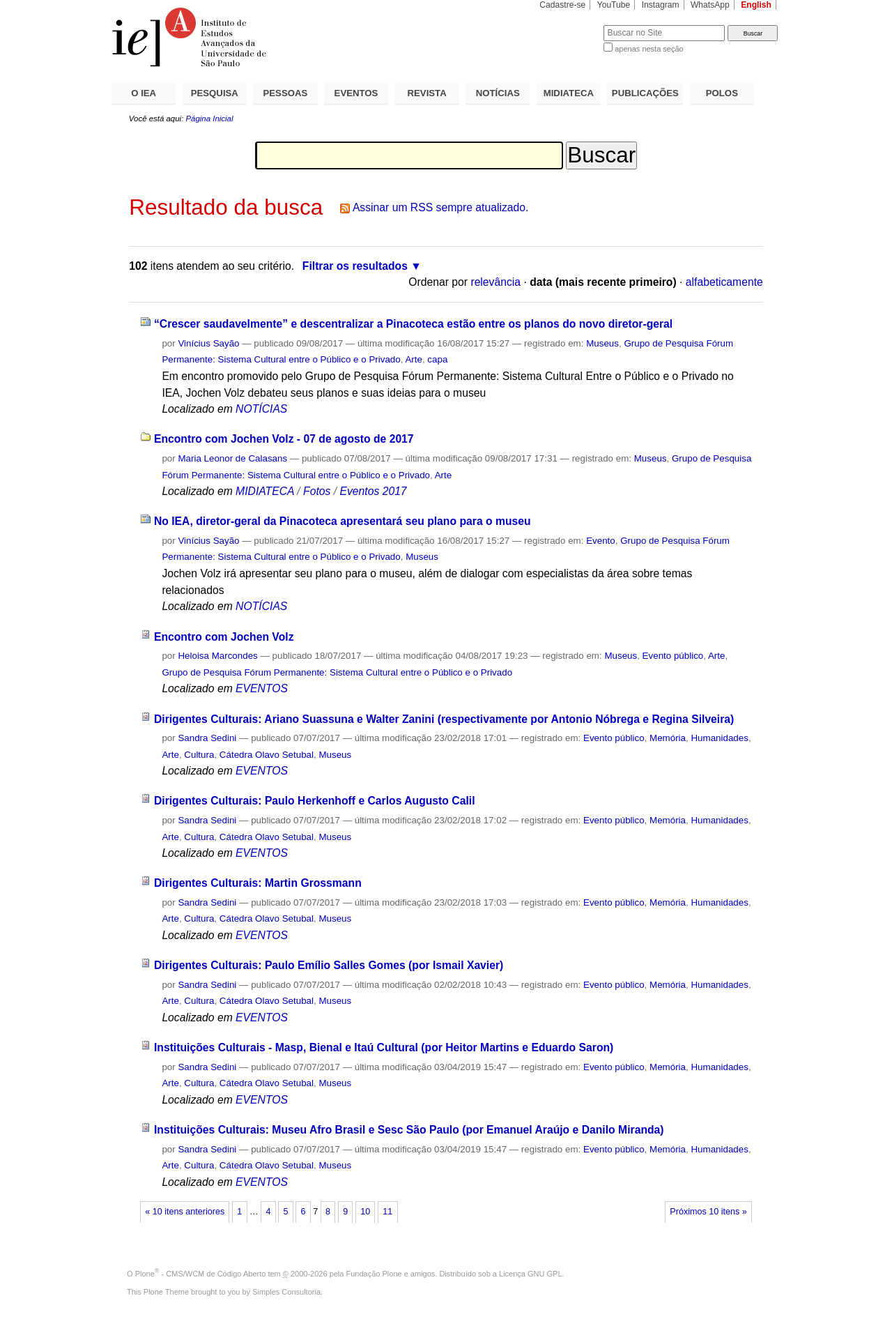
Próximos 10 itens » (708, 1212)
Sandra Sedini (207, 738)
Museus (602, 343)
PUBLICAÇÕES (645, 93)
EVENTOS (356, 93)
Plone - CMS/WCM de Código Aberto (200, 1274)
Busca (569, 24)
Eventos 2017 (372, 491)
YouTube (614, 5)
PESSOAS (285, 93)
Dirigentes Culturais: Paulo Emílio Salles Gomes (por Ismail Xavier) (328, 965)
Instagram (660, 5)
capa (437, 359)
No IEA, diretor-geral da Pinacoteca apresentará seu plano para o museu (342, 521)
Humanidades (719, 738)
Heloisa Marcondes (217, 655)
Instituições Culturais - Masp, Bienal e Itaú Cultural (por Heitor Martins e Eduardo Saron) (383, 1047)
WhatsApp (710, 5)
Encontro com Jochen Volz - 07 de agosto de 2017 (284, 439)
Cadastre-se (562, 5)
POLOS (722, 93)
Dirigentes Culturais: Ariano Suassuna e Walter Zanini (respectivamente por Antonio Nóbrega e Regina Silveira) (444, 719)
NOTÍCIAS (498, 93)
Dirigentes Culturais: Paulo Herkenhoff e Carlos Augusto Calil (314, 801)
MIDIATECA (569, 93)
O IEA (143, 93)
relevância (495, 282)
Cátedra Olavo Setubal (267, 754)
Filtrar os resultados (355, 266)
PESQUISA (214, 93)
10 (365, 1212)
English (756, 5)
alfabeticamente (724, 282)
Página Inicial (209, 118)
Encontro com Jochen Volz (224, 637)
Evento (600, 540)
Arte (413, 359)
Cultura (199, 754)
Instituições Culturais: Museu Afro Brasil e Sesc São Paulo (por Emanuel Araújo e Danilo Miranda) (409, 1130)
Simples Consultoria (286, 1292)
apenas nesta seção (649, 49)
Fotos (316, 491)
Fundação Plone (374, 1274)
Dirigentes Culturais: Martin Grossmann (258, 883)
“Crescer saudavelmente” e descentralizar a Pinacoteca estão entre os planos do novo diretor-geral (413, 324)
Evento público (673, 655)
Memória (667, 738)
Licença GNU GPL (530, 1274)
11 (387, 1212)
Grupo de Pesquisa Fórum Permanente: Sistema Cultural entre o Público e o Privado (337, 672)
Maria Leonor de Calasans (232, 458)
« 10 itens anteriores (184, 1212)
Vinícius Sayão (208, 343)
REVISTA (427, 93)
